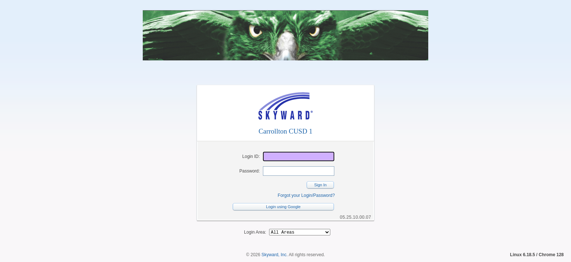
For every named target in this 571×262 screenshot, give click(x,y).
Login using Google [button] (283, 207)
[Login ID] (298, 156)
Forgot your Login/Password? (306, 195)
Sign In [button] (320, 185)
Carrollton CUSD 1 (285, 131)
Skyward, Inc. (274, 255)
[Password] (298, 171)
